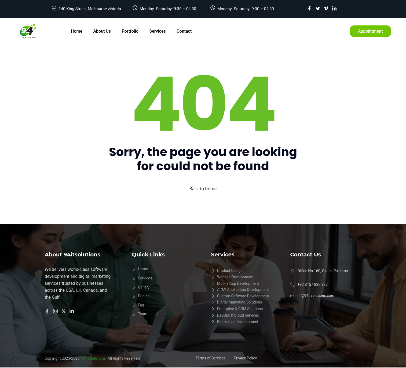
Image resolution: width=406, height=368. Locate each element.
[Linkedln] (72, 310)
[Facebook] (309, 8)
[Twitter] (318, 8)
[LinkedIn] (334, 8)
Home (76, 31)
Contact (183, 31)
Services (157, 31)
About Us (102, 31)
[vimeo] (326, 8)
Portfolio (129, 31)
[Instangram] (56, 310)
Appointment (370, 31)
